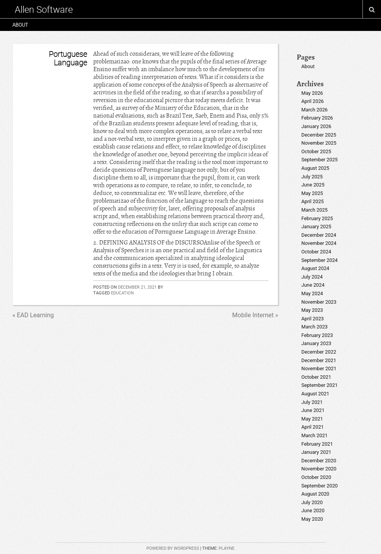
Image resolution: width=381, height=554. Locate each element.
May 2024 (312, 293)
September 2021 (319, 385)
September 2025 (319, 159)
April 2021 (312, 427)
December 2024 (318, 235)
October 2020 (316, 477)
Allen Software (44, 9)
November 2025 (319, 143)
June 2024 (313, 285)
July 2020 (312, 502)
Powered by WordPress (173, 548)
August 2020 (315, 494)
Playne (226, 548)
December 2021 (318, 360)
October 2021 (316, 377)
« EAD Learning (33, 315)
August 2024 (315, 268)
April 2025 (312, 201)
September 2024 (319, 260)
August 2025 (315, 168)
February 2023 (317, 335)
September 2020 (319, 486)
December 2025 (318, 135)
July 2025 (312, 177)
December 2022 (318, 352)
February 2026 (317, 118)
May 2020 (312, 519)
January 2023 (316, 343)
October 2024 (316, 252)
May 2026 (312, 93)
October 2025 (316, 151)
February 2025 (317, 218)
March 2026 (314, 110)
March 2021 (314, 435)
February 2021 (317, 444)
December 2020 (318, 460)
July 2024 (312, 277)
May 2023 (312, 310)
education (122, 293)
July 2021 (312, 402)
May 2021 (312, 419)
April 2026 (312, 101)
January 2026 (316, 126)
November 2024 (319, 243)
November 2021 (319, 368)
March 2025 (314, 210)
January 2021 (316, 452)
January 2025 (316, 226)
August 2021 (315, 394)
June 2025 (313, 185)
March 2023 (314, 327)
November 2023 (319, 302)
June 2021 (313, 410)
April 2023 (312, 318)
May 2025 (312, 193)
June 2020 (313, 510)
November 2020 (319, 469)
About (20, 24)
